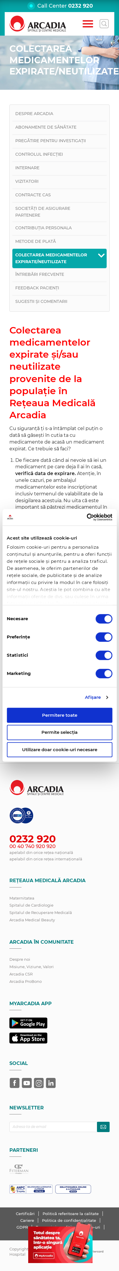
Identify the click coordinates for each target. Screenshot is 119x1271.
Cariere (27, 1220)
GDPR (22, 1227)
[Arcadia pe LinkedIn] (51, 1083)
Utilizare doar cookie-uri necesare (59, 749)
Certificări (26, 1213)
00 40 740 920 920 (32, 846)
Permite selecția (59, 732)
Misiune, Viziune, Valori (31, 966)
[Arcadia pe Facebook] (14, 1083)
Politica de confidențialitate (69, 1220)
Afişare (93, 697)
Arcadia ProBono (25, 981)
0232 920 (80, 6)
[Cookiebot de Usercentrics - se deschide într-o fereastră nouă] (86, 517)
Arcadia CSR (21, 974)
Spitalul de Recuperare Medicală (40, 912)
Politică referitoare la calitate (71, 1213)
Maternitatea (21, 898)
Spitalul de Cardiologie (31, 905)
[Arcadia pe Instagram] (38, 1083)
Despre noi (19, 959)
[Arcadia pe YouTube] (26, 1083)
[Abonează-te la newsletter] (103, 1127)
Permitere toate (59, 715)
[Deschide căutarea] (104, 24)
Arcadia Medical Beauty (32, 919)
